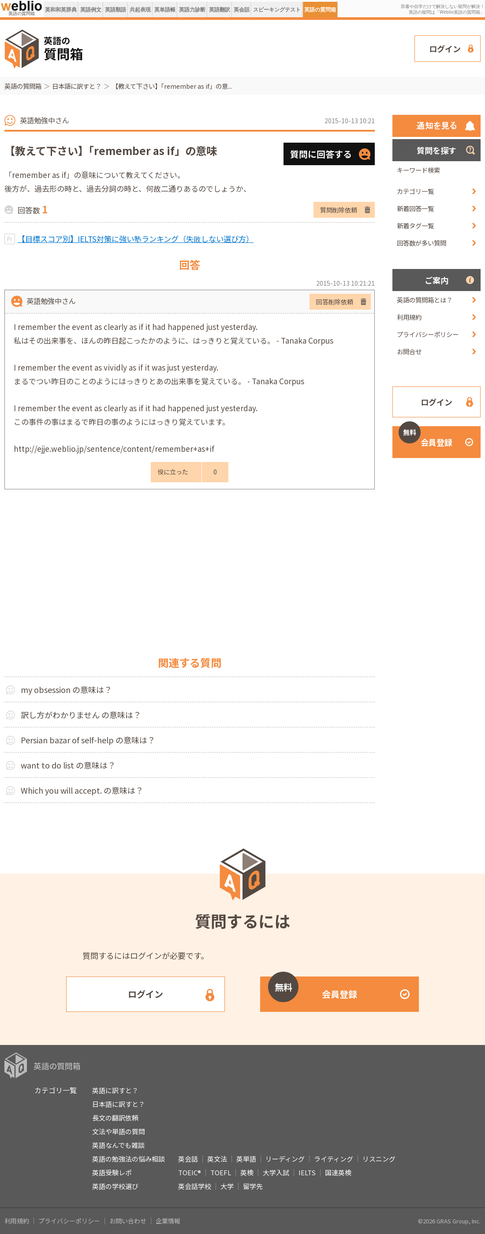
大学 (227, 1186)
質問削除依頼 (338, 209)
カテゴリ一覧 (415, 191)
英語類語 (115, 9)
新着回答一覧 (415, 208)
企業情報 (168, 1220)
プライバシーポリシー (428, 334)
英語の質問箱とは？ (424, 299)
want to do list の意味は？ (68, 765)
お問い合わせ (127, 1220)
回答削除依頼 (334, 301)
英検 (247, 1172)
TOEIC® (189, 1172)
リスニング (378, 1158)
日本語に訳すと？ (76, 86)
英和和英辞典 (61, 9)
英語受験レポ (112, 1172)
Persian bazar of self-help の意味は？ (88, 740)
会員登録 (425, 437)
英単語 (246, 1158)
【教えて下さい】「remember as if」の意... (172, 86)
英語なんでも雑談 (118, 1145)
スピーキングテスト (277, 9)
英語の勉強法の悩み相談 (128, 1158)
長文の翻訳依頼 (115, 1117)
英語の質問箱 (320, 9)
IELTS (307, 1172)
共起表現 (140, 9)
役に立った (172, 471)
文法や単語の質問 (118, 1131)
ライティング (333, 1158)
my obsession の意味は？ (66, 689)
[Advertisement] (129, 47)
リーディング (285, 1158)
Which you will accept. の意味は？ (82, 790)
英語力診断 (192, 9)
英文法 (217, 1158)
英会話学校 (194, 1186)
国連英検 (338, 1172)
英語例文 (90, 9)
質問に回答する (321, 154)
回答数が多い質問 (421, 242)
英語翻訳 (219, 9)
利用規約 (409, 317)
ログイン (445, 48)
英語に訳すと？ (115, 1090)
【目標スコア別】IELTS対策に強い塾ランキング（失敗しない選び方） (136, 238)
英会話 (242, 9)
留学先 (253, 1186)
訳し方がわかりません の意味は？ (81, 714)
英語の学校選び (115, 1186)
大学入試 (276, 1172)
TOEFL (220, 1172)
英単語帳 (164, 9)
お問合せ (409, 351)
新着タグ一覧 (415, 225)
